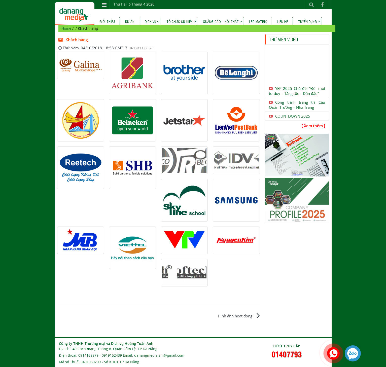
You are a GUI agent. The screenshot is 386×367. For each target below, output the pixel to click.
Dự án (129, 21)
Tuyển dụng (307, 21)
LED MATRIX (258, 21)
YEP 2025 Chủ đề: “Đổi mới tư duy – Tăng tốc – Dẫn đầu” (297, 91)
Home (66, 28)
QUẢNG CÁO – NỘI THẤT (221, 21)
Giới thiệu (107, 21)
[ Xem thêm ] (313, 125)
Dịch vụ (150, 21)
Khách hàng (72, 40)
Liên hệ (282, 21)
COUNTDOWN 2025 (289, 116)
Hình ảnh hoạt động (235, 315)
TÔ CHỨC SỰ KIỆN (179, 21)
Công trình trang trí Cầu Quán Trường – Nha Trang (297, 105)
